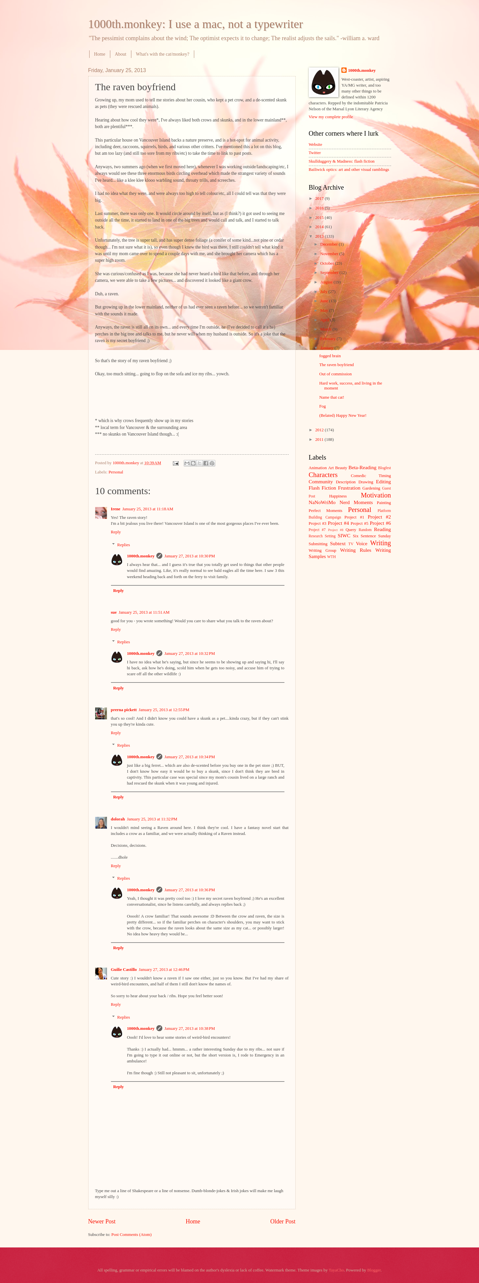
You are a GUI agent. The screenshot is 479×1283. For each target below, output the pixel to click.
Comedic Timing (371, 475)
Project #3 (318, 523)
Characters (323, 474)
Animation (318, 468)
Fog (322, 406)
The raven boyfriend (336, 364)
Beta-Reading (363, 467)
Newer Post (102, 1221)
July (324, 291)
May (324, 310)
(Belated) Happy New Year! (343, 415)
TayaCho (336, 1270)
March (326, 329)
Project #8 (335, 530)
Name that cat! (331, 397)
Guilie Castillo (124, 969)
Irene (115, 509)
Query (351, 529)
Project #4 (338, 523)
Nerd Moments (356, 502)
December (329, 244)
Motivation (376, 495)
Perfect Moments (325, 510)
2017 (320, 198)
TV (350, 544)
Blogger (374, 1270)
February (328, 338)
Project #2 (379, 517)
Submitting (318, 544)
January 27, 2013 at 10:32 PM (189, 653)
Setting (330, 536)
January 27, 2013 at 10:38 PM (189, 1028)
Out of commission (335, 374)
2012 (320, 430)
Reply (116, 532)
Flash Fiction (322, 488)
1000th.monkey (140, 556)
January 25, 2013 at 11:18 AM (147, 509)
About (120, 54)
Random (365, 530)
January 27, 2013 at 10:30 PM (189, 556)
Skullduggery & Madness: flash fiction (342, 161)
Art (331, 468)
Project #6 (380, 523)
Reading (382, 529)
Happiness (338, 496)
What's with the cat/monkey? (162, 54)
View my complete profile (331, 117)
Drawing (366, 482)
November (329, 254)
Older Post (283, 1221)
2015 (320, 217)
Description (346, 482)
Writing (380, 543)
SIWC (344, 535)
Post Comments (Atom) (131, 1234)
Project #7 (317, 530)
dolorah (118, 819)
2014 (320, 227)
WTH (331, 557)
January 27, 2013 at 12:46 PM (164, 969)
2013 (320, 236)
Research (316, 536)
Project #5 (359, 523)
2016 (320, 208)
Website (315, 144)
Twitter (315, 152)
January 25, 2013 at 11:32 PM (152, 819)
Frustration (349, 488)
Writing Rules (355, 550)
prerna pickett (124, 710)
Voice (361, 543)
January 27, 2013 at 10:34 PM (189, 757)
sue (114, 612)
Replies (123, 544)
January (327, 348)
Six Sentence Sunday (372, 536)
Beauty (341, 468)
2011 (320, 439)
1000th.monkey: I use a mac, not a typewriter (195, 24)
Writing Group (322, 550)
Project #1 (354, 517)
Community (321, 481)
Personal (116, 472)
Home (99, 54)
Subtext (338, 543)
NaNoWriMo (322, 502)
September (329, 272)
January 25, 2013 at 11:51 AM (144, 612)
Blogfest (384, 468)
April (325, 320)
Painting (384, 502)
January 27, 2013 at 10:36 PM (189, 890)
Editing (383, 481)
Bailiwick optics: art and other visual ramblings (349, 169)
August (326, 282)
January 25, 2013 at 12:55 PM (164, 710)
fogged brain (330, 356)
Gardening (371, 488)
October (327, 263)
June (324, 301)
